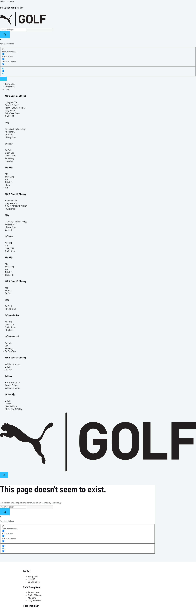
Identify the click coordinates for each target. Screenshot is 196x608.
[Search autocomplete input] (40, 29)
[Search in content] (3, 59)
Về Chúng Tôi (34, 582)
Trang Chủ (10, 84)
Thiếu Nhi (9, 275)
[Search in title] (3, 54)
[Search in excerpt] (3, 64)
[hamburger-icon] (3, 79)
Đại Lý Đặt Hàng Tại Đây (12, 7)
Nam (7, 89)
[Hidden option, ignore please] (3, 68)
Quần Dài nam (34, 595)
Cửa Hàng (9, 86)
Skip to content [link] (7, 1)
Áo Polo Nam (34, 592)
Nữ (6, 187)
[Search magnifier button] (5, 34)
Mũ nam (32, 598)
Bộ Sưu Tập (10, 351)
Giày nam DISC (35, 600)
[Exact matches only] (3, 49)
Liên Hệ (31, 579)
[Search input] (13, 29)
